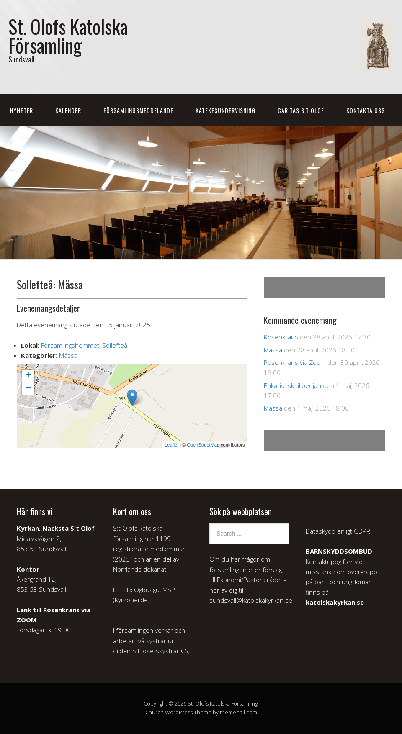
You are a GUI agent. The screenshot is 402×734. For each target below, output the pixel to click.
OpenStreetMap (203, 444)
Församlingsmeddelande (138, 110)
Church (154, 712)
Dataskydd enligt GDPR (338, 531)
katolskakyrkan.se (335, 602)
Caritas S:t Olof (301, 110)
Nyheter (21, 110)
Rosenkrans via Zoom (295, 362)
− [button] (28, 388)
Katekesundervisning (225, 110)
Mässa (68, 355)
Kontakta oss (365, 110)
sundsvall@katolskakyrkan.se (250, 600)
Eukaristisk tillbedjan (292, 385)
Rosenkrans (281, 337)
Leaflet (171, 444)
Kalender (68, 110)
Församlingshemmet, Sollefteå (84, 345)
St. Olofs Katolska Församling (68, 35)
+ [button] (28, 376)
